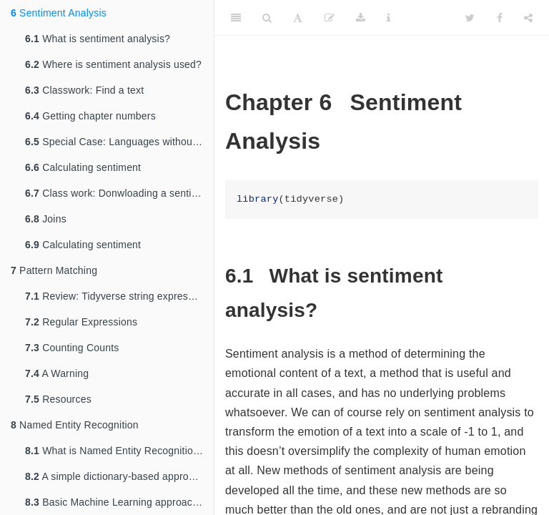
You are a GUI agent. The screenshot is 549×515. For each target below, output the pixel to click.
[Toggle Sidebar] (236, 18)
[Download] (360, 18)
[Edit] (329, 18)
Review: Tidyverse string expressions (118, 296)
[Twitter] (470, 18)
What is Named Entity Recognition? (114, 450)
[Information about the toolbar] (388, 18)
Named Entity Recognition (75, 425)
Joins (45, 219)
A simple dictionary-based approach (115, 476)
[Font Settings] (297, 18)
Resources (58, 399)
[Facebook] (499, 18)
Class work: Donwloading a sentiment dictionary (119, 193)
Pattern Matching (54, 270)
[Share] (528, 18)
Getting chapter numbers (90, 116)
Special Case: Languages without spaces (119, 141)
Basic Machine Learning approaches (117, 502)
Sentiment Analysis (59, 13)
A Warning (57, 373)
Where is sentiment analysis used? (113, 64)
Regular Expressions (81, 322)
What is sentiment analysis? (97, 38)
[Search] (267, 18)
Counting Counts (72, 347)
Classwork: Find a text (84, 90)
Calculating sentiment (83, 167)
